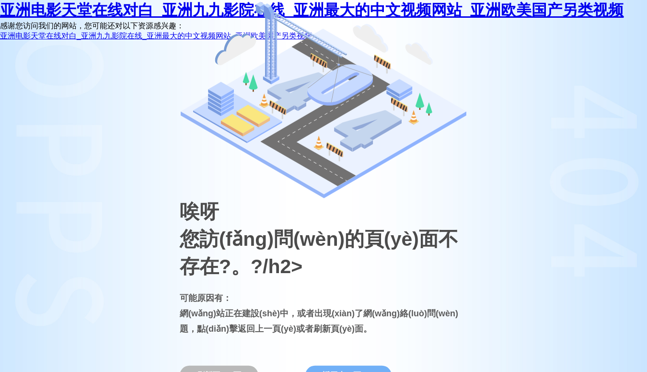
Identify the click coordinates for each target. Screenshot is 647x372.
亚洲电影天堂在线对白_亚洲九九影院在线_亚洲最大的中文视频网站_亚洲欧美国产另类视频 (156, 36)
